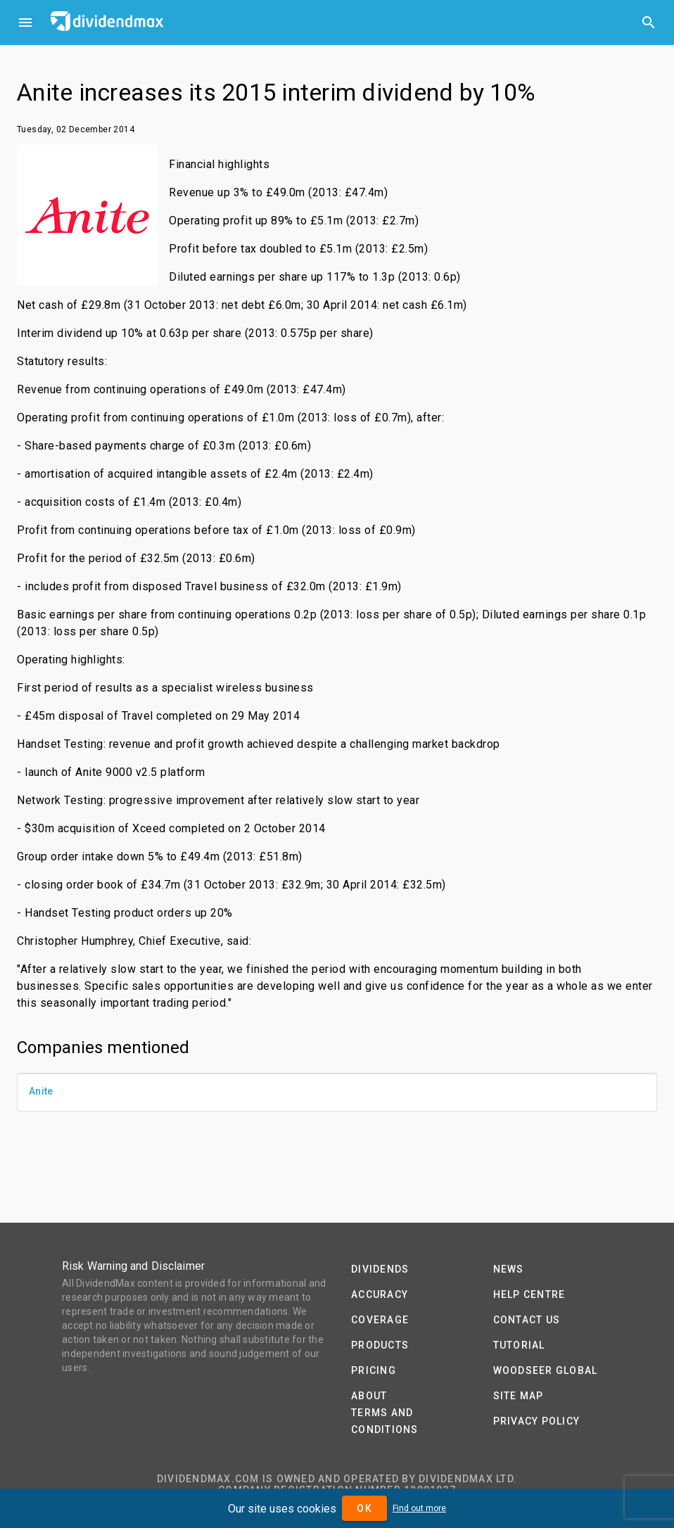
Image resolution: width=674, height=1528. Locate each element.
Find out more (419, 1508)
